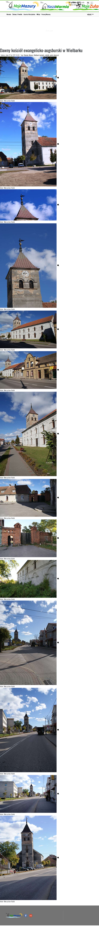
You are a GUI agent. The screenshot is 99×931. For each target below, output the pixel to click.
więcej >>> (90, 14)
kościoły (42, 55)
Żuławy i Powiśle (17, 14)
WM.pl (38, 14)
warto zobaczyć (54, 55)
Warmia (9, 14)
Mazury (31, 55)
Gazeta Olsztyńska (29, 14)
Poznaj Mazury (45, 14)
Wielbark (36, 55)
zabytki (47, 55)
